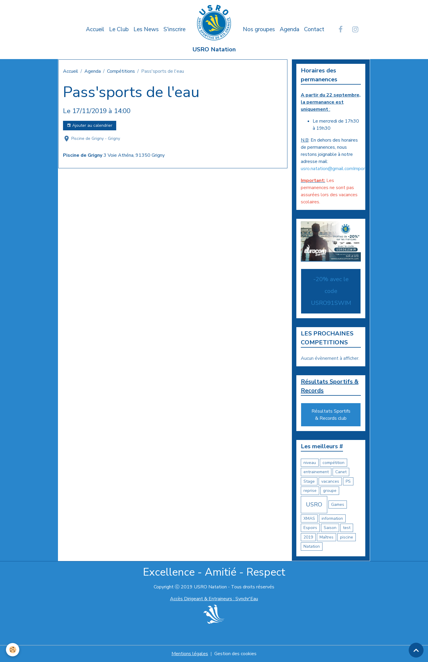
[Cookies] (12, 649)
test (346, 527)
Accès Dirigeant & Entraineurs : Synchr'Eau (214, 599)
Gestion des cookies (235, 653)
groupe (329, 490)
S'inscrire (174, 29)
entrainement (316, 472)
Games (337, 504)
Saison (330, 527)
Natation (311, 546)
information (332, 518)
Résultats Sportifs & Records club (330, 415)
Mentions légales (189, 653)
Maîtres (326, 537)
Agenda (289, 29)
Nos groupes (259, 29)
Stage (309, 481)
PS (348, 481)
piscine (346, 537)
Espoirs (310, 527)
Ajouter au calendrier (89, 125)
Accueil (95, 29)
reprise (310, 490)
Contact (314, 29)
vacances (330, 481)
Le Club (119, 29)
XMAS (309, 518)
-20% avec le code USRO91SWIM (331, 291)
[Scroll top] (416, 650)
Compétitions (121, 71)
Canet (341, 472)
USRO (314, 505)
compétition (333, 462)
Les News (146, 29)
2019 (308, 537)
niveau (309, 462)
